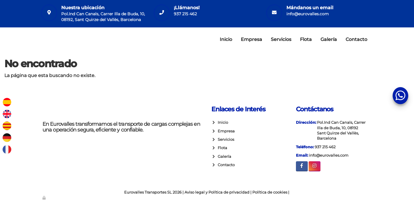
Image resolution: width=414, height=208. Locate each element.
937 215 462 (185, 14)
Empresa (251, 39)
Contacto (356, 39)
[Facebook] (302, 166)
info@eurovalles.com (307, 14)
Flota (306, 39)
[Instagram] (314, 166)
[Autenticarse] (44, 198)
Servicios (281, 39)
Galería (328, 39)
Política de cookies (269, 192)
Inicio (226, 39)
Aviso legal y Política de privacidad (216, 192)
